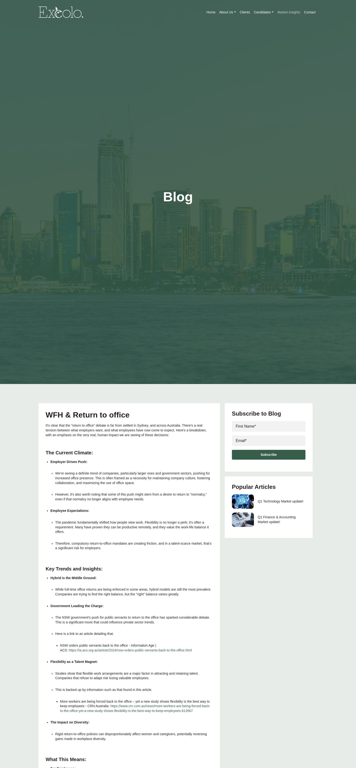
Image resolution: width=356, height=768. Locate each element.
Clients (245, 12)
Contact (310, 12)
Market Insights (288, 12)
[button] (235, 12)
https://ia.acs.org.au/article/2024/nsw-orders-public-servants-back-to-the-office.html (130, 650)
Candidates (264, 12)
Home (211, 12)
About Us (227, 12)
